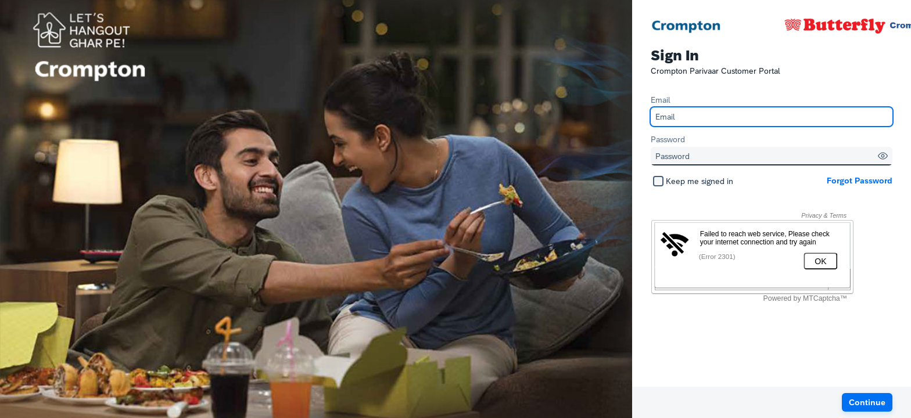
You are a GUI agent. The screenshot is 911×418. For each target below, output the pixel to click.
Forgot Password (859, 180)
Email (660, 100)
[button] (882, 155)
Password (668, 139)
